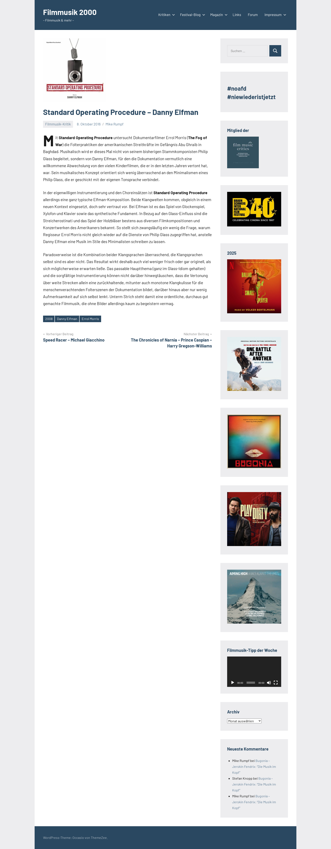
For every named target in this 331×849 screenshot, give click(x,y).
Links (237, 14)
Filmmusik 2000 (70, 11)
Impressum (275, 14)
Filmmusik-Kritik (58, 124)
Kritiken (165, 14)
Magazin (218, 14)
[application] (254, 672)
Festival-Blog (191, 14)
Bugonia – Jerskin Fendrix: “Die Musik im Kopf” (254, 766)
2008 (49, 319)
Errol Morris (90, 319)
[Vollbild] (276, 683)
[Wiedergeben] (233, 683)
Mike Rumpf (114, 124)
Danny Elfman (67, 319)
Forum (253, 14)
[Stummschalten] (269, 683)
